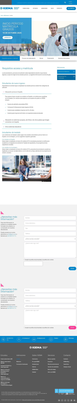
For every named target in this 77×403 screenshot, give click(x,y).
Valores (34, 366)
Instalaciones (35, 364)
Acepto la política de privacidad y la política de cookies (39, 259)
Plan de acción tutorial (53, 364)
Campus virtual (67, 366)
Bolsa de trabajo (52, 369)
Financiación (50, 58)
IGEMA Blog (66, 361)
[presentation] (33, 263)
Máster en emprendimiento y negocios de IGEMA (5, 378)
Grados (18, 359)
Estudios (4, 355)
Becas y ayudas (51, 359)
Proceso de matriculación (28, 58)
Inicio (2, 15)
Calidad (34, 372)
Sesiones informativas (64, 58)
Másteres (18, 361)
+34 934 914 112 (11, 236)
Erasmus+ (50, 361)
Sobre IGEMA (37, 355)
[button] (65, 2)
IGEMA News (35, 369)
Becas (41, 58)
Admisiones (6, 15)
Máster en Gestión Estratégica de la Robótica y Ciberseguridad (5, 372)
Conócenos (35, 359)
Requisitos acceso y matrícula (10, 58)
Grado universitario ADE (6, 359)
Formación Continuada (22, 364)
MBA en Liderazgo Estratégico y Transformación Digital (6, 384)
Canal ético (66, 364)
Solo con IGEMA (51, 372)
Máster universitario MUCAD (6, 362)
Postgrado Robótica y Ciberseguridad (6, 366)
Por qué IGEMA (35, 361)
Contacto (65, 359)
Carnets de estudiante (53, 366)
